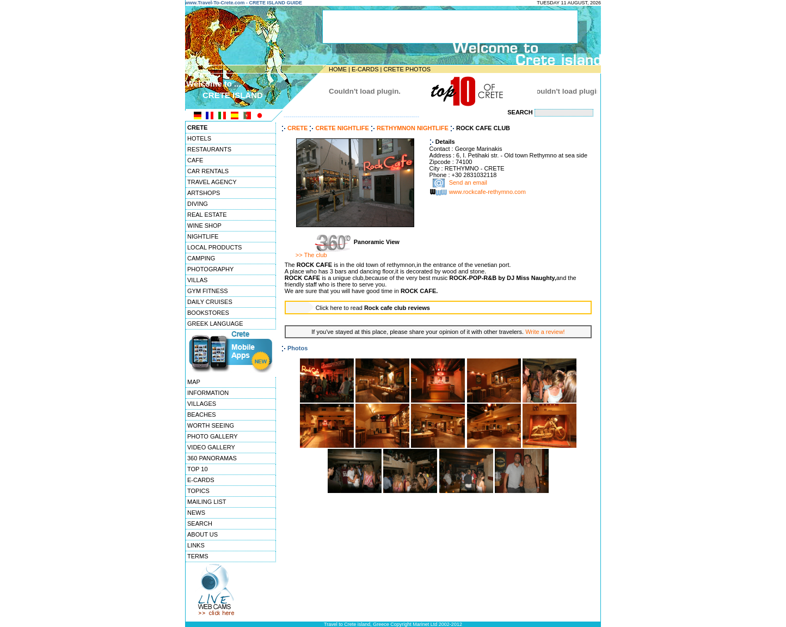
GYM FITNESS (207, 291)
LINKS (196, 545)
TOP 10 (197, 469)
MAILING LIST (206, 501)
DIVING (197, 203)
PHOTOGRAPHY (210, 269)
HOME (338, 69)
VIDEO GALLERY (211, 447)
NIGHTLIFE (202, 236)
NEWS (196, 512)
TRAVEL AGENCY (211, 182)
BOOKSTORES (208, 312)
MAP (193, 382)
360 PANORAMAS (212, 458)
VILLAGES (201, 403)
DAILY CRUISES (209, 302)
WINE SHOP (204, 225)
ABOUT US (202, 534)
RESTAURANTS (209, 149)
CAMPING (201, 258)
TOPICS (198, 491)
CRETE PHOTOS (407, 69)
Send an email (468, 183)
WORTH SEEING (210, 425)
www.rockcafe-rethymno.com (487, 192)
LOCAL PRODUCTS (214, 247)
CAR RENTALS (208, 171)
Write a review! (545, 331)
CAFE (195, 160)
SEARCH (199, 523)
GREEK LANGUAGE (215, 323)
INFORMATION (208, 392)
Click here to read (373, 308)
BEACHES (201, 414)
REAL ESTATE (207, 214)
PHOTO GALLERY (212, 436)
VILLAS (197, 280)
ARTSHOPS (203, 193)
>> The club (311, 255)
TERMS (197, 556)
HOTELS (199, 138)
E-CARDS (365, 69)
